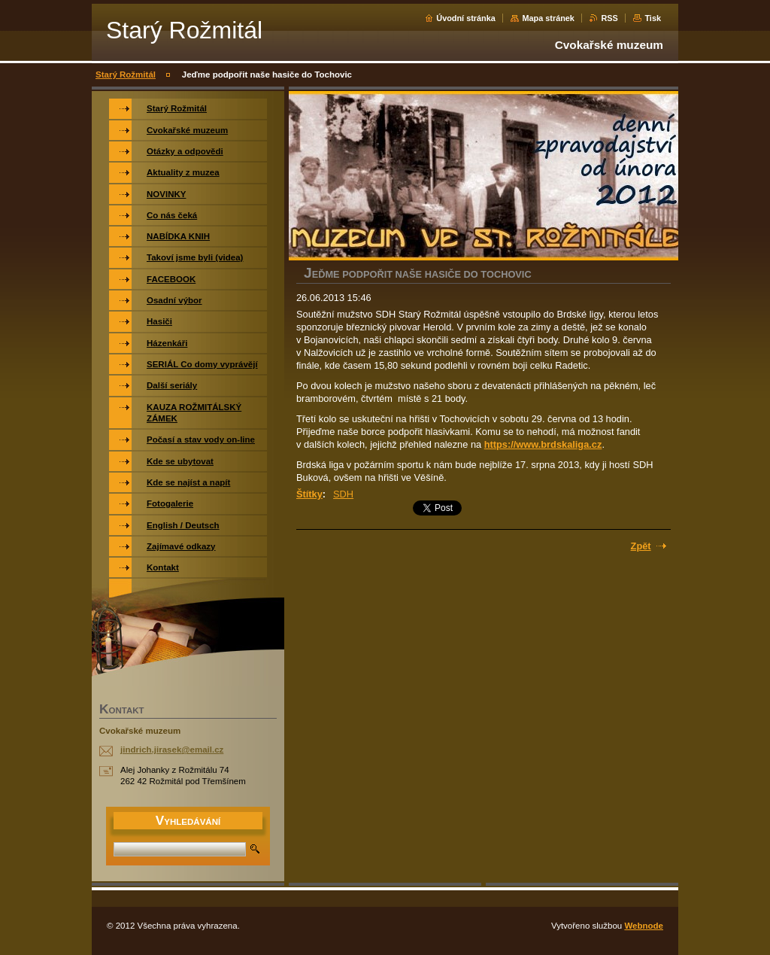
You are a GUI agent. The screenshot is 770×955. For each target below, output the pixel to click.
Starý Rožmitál (125, 74)
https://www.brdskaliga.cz (543, 444)
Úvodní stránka (466, 18)
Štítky (309, 494)
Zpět (641, 546)
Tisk (652, 18)
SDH (343, 494)
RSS (609, 18)
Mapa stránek (548, 18)
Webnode (643, 925)
